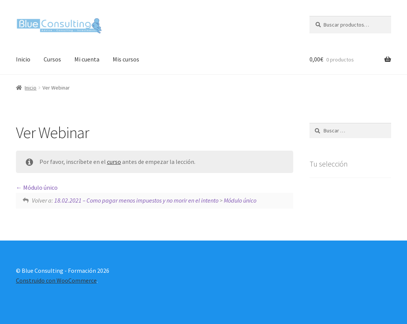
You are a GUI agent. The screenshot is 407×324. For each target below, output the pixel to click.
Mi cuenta (86, 59)
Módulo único (37, 187)
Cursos (52, 59)
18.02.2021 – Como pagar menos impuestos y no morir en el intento (136, 200)
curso (114, 161)
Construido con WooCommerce (56, 280)
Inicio (23, 59)
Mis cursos (126, 59)
